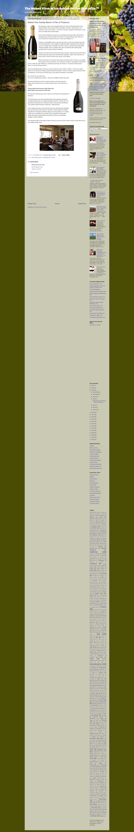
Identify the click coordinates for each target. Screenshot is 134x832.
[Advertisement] (57, 189)
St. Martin (101, 751)
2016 (92, 416)
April (94, 405)
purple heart (92, 711)
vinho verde (94, 794)
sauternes (101, 736)
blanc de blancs (100, 536)
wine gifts (103, 807)
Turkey (96, 776)
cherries (102, 567)
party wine (97, 695)
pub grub (98, 710)
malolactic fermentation (101, 652)
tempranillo (92, 761)
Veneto (53, 157)
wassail (94, 800)
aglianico (98, 513)
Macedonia (104, 649)
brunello (104, 544)
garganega (102, 612)
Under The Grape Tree (95, 466)
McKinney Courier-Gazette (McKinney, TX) (96, 303)
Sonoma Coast (101, 746)
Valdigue (91, 781)
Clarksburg (102, 575)
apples (102, 520)
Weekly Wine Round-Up (96, 468)
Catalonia (99, 558)
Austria (92, 528)
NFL (95, 687)
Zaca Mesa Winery (94, 503)
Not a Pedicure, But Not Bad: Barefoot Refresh (101, 169)
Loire (105, 647)
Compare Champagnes (96, 452)
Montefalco (93, 667)
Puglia (103, 710)
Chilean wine (99, 570)
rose (105, 722)
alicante (103, 515)
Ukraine (102, 778)
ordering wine (103, 691)
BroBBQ (92, 476)
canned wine (96, 555)
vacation (103, 779)
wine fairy (94, 807)
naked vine (100, 679)
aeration (103, 512)
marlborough (100, 655)
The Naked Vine (102, 58)
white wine (92, 802)
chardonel (101, 562)
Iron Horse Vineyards (95, 491)
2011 (92, 428)
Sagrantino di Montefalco (96, 728)
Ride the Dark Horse (95, 497)
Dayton (93, 591)
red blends (94, 715)
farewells (92, 603)
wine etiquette (103, 806)
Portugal (93, 705)
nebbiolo (103, 680)
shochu (93, 743)
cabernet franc (93, 548)
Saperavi (104, 735)
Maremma (93, 653)
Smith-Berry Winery (95, 501)
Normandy (100, 687)
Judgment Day (93, 639)
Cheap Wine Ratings (95, 450)
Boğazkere (99, 538)
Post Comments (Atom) (41, 207)
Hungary (104, 628)
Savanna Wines (101, 221)
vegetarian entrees (94, 787)
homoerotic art (98, 628)
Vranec (102, 797)
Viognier (101, 795)
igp (91, 630)
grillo (99, 622)
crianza (95, 588)
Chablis (94, 560)
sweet (103, 755)
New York (102, 683)
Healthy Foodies (94, 489)
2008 (92, 435)
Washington (102, 799)
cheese (103, 565)
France (103, 607)
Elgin (92, 600)
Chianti (91, 568)
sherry (99, 741)
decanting (99, 591)
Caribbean (94, 557)
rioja (94, 722)
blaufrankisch (92, 538)
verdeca (97, 789)
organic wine (101, 693)
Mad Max (93, 650)
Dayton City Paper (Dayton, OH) (98, 291)
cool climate (96, 585)
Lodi (101, 647)
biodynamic (92, 536)
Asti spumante (103, 525)
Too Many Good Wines (95, 464)
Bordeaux (93, 540)
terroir (91, 763)
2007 (92, 437)
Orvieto (91, 695)
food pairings (98, 605)
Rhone (102, 718)
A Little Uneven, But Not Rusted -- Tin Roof (97, 181)
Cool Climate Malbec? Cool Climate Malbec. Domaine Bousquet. (101, 236)
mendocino (92, 657)
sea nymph (93, 740)
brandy (98, 541)
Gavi (104, 614)
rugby (103, 725)
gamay (102, 611)
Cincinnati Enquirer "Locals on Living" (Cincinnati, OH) (97, 286)
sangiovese (92, 733)
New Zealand (93, 685)
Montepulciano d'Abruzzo (98, 669)
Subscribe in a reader (95, 325)
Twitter (91, 115)
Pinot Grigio (102, 700)
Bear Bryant (96, 531)
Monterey (92, 670)
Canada (97, 553)
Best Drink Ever (94, 448)
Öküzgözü (92, 690)
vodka (91, 797)
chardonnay (93, 563)
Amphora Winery (94, 474)
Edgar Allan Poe (103, 598)
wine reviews (101, 811)
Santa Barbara (97, 735)
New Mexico (101, 682)
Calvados (91, 553)
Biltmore (103, 535)
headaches (92, 627)
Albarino (97, 515)
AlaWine (92, 445)
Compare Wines (94, 458)
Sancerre (101, 732)
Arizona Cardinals (95, 523)
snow (92, 745)
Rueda (98, 725)
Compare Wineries (94, 456)
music (103, 677)
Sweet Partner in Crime (96, 756)
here (101, 110)
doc (99, 595)
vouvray (96, 797)
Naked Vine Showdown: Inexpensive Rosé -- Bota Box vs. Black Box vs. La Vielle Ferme (101, 253)
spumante (95, 751)
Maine (103, 650)
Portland (104, 703)
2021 (92, 385)
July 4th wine (101, 639)
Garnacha (92, 614)
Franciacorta (96, 609)
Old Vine (97, 690)
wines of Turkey (96, 814)
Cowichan (102, 586)
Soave (96, 745)
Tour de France (101, 769)
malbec (91, 652)
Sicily (105, 743)
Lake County (99, 644)
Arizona (104, 521)
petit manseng (99, 696)
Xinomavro (104, 814)
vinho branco (103, 792)
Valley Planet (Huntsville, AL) (97, 313)
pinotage (95, 703)
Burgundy (100, 546)
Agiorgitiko (92, 513)
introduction (100, 84)
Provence (101, 708)
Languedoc (92, 645)
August (95, 396)
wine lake (100, 809)
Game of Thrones (94, 612)
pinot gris (95, 702)
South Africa (93, 748)
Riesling (103, 720)
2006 (92, 439)
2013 (92, 423)
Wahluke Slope (93, 799)
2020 (92, 388)
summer (102, 753)
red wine (104, 715)
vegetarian (102, 786)
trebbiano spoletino (100, 773)
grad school (102, 617)
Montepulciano (102, 667)
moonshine (104, 670)
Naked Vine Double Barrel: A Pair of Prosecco (99, 401)
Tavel (102, 758)
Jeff (96, 637)
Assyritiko (93, 525)
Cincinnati (103, 573)
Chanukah (92, 562)
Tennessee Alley (101, 761)
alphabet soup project (96, 517)
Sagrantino (101, 727)
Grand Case (101, 619)
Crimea (100, 588)
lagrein (91, 644)
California (93, 552)
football (104, 604)
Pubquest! (92, 495)
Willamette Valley (101, 802)
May (94, 399)
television (94, 760)
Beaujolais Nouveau (97, 533)
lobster (103, 645)
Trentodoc (97, 774)
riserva (100, 722)
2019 (92, 390)
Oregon (93, 693)
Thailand (101, 763)
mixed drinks (92, 665)
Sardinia (94, 736)
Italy (36, 157)
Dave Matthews (103, 590)
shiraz (104, 741)
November (95, 394)
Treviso (103, 774)
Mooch (97, 670)
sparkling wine (47, 157)
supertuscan (93, 755)
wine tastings (102, 812)
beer (105, 533)
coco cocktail (98, 578)
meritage (100, 657)
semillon (99, 740)
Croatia (104, 588)
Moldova (98, 665)
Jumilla (91, 641)
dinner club (99, 593)
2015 (92, 419)
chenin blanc (93, 567)
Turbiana (91, 776)
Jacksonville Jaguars (94, 635)
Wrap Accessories (37, 164)
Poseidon (100, 705)
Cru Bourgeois (94, 590)
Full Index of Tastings (95, 98)
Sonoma (93, 746)
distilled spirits (93, 595)
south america (102, 748)
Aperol (97, 520)
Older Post (82, 204)
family (103, 601)
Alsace (91, 518)
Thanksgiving (93, 765)
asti (97, 525)
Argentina (97, 522)
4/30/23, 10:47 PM (36, 169)
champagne (101, 560)
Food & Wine (93, 485)
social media (103, 745)
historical (99, 627)
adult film (92, 512)
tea (105, 758)
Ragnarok (103, 711)
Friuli (102, 609)
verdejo (102, 789)
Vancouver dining (100, 784)
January (95, 409)
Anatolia (103, 518)
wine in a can (93, 809)
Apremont (92, 521)
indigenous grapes (94, 632)
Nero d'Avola (93, 682)
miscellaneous (95, 664)
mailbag (98, 650)
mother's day (101, 674)
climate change (93, 577)
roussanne (92, 725)
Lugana (98, 649)
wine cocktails (94, 806)
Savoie (104, 738)
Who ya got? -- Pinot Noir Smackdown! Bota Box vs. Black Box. (101, 139)
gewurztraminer (102, 615)
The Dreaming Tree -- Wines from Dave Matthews (101, 154)
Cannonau (104, 555)
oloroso (91, 691)
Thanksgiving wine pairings (100, 766)
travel (91, 773)
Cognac (104, 578)
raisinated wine (93, 713)
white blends (100, 801)
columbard (94, 580)
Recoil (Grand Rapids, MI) (96, 307)
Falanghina (97, 601)
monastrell (104, 665)
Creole (91, 588)
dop (103, 596)
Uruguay (97, 779)
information (102, 632)
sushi (99, 755)
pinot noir (103, 702)
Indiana (103, 630)
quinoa (97, 711)
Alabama (91, 515)
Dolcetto (91, 596)
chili (105, 570)
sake (105, 728)
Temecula (102, 760)
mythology (92, 678)
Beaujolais (103, 532)
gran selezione (93, 619)
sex (104, 740)
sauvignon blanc (95, 738)
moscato (101, 672)
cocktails (102, 577)
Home (57, 204)
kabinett (102, 640)
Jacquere (103, 635)
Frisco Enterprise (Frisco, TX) (97, 297)
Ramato (99, 713)
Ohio (102, 688)
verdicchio (92, 791)
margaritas (100, 653)
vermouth (91, 792)
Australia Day (103, 527)
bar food (91, 530)
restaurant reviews (98, 716)
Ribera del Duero (94, 720)
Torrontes (93, 769)
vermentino (101, 791)
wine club (104, 804)
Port (100, 703)
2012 (92, 426)
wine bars (98, 804)
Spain (91, 750)
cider (97, 573)
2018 (92, 412)
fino (92, 604)
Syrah (91, 758)
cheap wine (97, 565)
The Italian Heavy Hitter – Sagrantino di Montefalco (101, 208)
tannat (97, 758)
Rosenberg (102, 723)
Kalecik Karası (93, 642)
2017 (92, 414)
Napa (91, 680)
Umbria (91, 779)
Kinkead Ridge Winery (95, 493)
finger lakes (103, 603)
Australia (94, 527)
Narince (97, 680)
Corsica (103, 585)
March (94, 407)
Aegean (97, 512)
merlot (91, 658)
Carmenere (92, 558)
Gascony (98, 614)
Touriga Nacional (93, 771)
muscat (98, 677)
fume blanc (96, 611)
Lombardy (93, 649)
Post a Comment (34, 172)
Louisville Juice (93, 462)
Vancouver (92, 784)
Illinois (98, 630)
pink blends (94, 700)
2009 (92, 432)
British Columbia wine (101, 543)
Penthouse (92, 696)
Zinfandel (94, 816)
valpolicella (101, 782)
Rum (91, 727)
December (95, 392)
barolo (91, 532)
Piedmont (103, 698)
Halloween (92, 625)
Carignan (102, 557)
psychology (92, 710)
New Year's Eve (93, 683)
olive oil (103, 690)
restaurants (92, 718)
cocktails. (91, 578)
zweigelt (102, 816)
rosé (94, 723)
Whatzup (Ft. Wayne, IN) (96, 315)
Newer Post (32, 204)
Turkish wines (103, 776)
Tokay (105, 768)
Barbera (103, 530)
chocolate (103, 572)
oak (97, 688)
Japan (91, 637)
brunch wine (98, 544)
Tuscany (94, 778)
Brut (93, 546)
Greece (91, 620)
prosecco (40, 157)
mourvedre (92, 675)
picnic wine (97, 698)
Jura (97, 640)
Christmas (92, 573)
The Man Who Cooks (96, 768)
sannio (91, 735)
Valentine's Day (93, 782)
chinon (97, 572)
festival (97, 603)
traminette (102, 771)
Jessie (103, 637)
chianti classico (100, 568)
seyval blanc (93, 741)
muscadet (92, 677)
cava (105, 558)
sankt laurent (102, 733)
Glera (33, 157)
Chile (91, 570)
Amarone (97, 518)
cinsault (95, 575)
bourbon (101, 540)
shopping (99, 743)
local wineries (93, 647)
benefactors (95, 535)
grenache (92, 622)
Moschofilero (92, 674)
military (91, 662)
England (97, 600)
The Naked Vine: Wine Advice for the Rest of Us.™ (62, 8)
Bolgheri (104, 538)
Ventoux (91, 789)
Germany (92, 615)
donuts (98, 596)
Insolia (91, 634)
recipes (104, 713)
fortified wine (95, 607)
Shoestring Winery (94, 499)
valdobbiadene (100, 781)
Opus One (97, 691)
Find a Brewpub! (94, 483)
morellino (94, 672)
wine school (93, 812)
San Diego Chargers (97, 730)
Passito (103, 695)
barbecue (97, 530)
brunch (92, 544)
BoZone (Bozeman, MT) (96, 283)
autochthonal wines (101, 528)
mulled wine (101, 675)
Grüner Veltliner (100, 624)
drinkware (92, 598)
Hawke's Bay (101, 625)
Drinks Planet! (93, 479)
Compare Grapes (94, 454)
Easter (96, 598)
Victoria (97, 792)
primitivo (96, 706)
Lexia (98, 645)
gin (92, 617)
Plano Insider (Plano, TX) (96, 305)
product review (103, 706)
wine (91, 804)
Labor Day (102, 642)
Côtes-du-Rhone (101, 267)
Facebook (92, 113)
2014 (92, 421)
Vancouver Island (93, 786)
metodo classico (101, 660)
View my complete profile (96, 71)
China (92, 572)
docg (103, 595)
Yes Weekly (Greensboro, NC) (97, 317)
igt (94, 630)
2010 (92, 430)
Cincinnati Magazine (95, 289)
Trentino (91, 774)
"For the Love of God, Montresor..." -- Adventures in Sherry (101, 194)
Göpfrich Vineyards (94, 487)
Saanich (95, 727)
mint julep (100, 662)
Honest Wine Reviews (95, 460)
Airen (103, 513)
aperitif (91, 520)
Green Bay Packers (100, 620)
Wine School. (99, 86)
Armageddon (103, 523)
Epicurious (92, 481)
